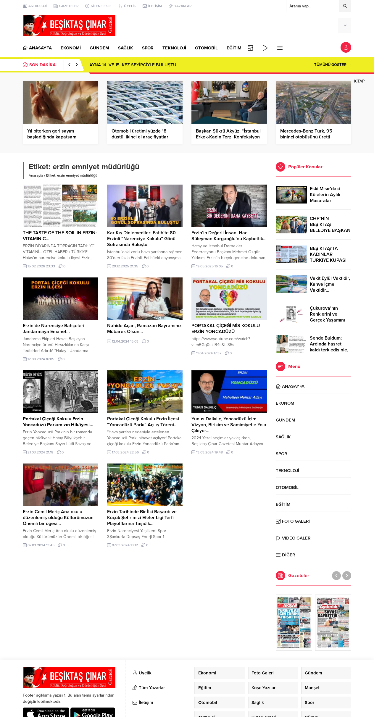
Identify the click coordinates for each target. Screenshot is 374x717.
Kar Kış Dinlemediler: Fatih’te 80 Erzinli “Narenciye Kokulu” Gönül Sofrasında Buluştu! (142, 239)
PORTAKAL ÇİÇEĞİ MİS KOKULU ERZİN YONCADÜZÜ (225, 329)
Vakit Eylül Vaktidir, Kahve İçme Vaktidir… (330, 284)
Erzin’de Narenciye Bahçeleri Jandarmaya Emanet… (53, 329)
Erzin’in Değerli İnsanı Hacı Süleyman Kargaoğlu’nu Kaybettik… (229, 236)
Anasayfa (36, 175)
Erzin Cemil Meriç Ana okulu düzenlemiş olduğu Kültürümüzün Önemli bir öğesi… (58, 518)
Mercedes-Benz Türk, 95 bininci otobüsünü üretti (306, 134)
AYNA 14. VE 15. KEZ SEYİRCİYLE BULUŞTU (132, 64)
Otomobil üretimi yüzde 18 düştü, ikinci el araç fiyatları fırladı (141, 137)
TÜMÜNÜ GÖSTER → (332, 64)
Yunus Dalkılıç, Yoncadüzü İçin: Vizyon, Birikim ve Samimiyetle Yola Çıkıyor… (228, 425)
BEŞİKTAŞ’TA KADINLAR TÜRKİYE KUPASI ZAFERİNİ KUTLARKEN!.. (328, 260)
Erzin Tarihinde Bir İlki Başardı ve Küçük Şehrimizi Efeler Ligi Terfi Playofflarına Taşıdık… (142, 518)
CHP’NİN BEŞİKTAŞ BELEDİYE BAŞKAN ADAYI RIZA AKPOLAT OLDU (330, 230)
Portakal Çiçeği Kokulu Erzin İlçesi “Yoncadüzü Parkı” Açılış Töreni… (143, 422)
